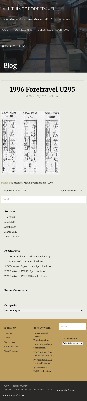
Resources (8, 46)
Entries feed (9, 342)
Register (8, 333)
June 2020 (9, 217)
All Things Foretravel (29, 8)
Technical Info (22, 30)
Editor (55, 96)
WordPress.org (11, 351)
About (6, 30)
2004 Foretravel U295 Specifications (23, 261)
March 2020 (10, 231)
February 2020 (12, 236)
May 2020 (9, 222)
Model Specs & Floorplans (52, 30)
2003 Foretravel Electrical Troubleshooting (27, 256)
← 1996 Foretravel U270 (13, 190)
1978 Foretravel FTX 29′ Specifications (24, 271)
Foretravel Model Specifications (29, 182)
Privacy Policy (63, 386)
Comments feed (11, 346)
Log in (7, 338)
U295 (50, 182)
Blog (22, 46)
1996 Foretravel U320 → (73, 190)
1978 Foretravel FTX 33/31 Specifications (25, 276)
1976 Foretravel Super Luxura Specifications (27, 266)
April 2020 (10, 227)
